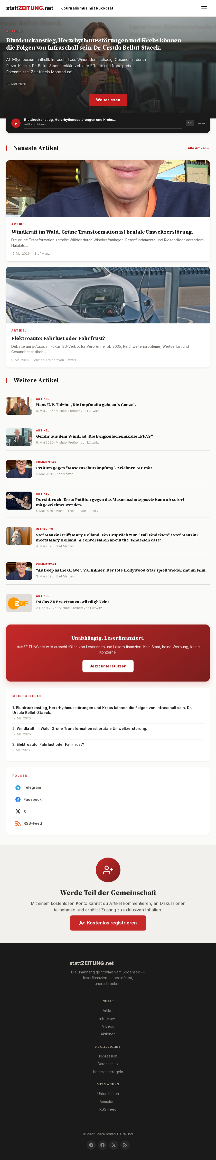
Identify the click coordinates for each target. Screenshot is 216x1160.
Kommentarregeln (108, 1072)
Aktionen (108, 1034)
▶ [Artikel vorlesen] (16, 123)
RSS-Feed (28, 824)
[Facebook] (102, 1145)
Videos (108, 1026)
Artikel (108, 1010)
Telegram (28, 789)
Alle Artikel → (199, 148)
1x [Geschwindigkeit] (190, 123)
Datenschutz (108, 1064)
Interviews (108, 1018)
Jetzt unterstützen (108, 667)
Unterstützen (108, 1093)
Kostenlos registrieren (108, 924)
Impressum (108, 1056)
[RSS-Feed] (125, 1145)
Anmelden (108, 1101)
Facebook (28, 801)
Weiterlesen (108, 99)
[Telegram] (91, 1145)
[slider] (103, 128)
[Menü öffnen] (204, 8)
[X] (113, 1145)
